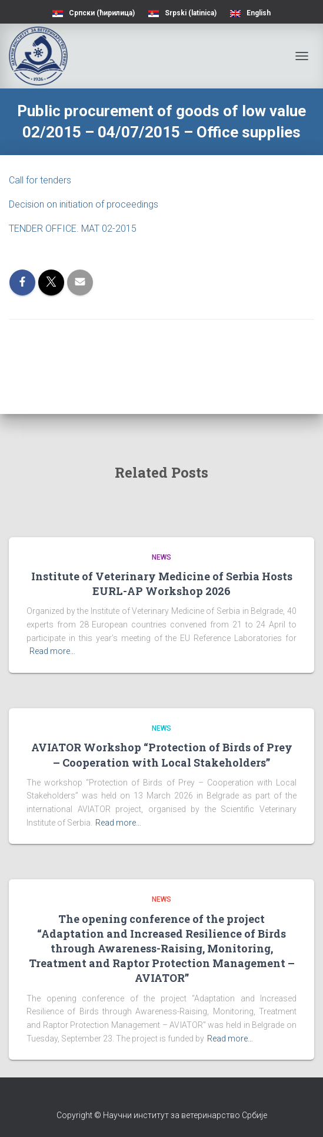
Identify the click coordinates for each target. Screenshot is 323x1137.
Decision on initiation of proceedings (83, 204)
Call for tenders (40, 180)
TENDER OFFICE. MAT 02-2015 (72, 228)
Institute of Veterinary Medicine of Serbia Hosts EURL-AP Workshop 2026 (161, 583)
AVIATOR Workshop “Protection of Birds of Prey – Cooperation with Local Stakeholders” (161, 754)
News (161, 557)
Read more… (52, 651)
